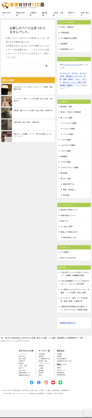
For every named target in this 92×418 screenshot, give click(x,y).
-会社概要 (59, 362)
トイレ (77, 87)
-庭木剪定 (40, 381)
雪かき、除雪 (66, 187)
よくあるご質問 (66, 234)
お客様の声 (33, 22)
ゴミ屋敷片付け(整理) (69, 46)
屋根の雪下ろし (69, 192)
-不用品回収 (41, 362)
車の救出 (66, 203)
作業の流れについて (68, 223)
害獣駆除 (64, 164)
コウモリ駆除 (66, 170)
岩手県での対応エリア (69, 218)
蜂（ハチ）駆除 (66, 126)
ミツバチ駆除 (68, 142)
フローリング (65, 81)
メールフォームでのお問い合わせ (70, 14)
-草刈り (40, 383)
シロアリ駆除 (66, 148)
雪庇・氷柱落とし (69, 198)
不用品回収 (65, 41)
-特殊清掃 (40, 373)
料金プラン (71, 22)
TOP (43, 346)
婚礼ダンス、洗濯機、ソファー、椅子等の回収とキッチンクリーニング (33, 143)
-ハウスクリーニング (43, 371)
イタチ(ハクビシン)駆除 (69, 176)
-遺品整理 (40, 364)
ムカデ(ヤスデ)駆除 (68, 153)
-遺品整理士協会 (61, 383)
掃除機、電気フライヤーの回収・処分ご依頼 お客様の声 (33, 118)
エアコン (74, 81)
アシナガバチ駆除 (69, 131)
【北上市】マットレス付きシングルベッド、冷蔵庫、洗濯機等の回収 (33, 96)
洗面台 (70, 87)
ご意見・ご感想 (58, 22)
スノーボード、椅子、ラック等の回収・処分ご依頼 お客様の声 (33, 108)
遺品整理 (64, 52)
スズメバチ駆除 (69, 137)
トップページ (22, 362)
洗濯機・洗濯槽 (65, 93)
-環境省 (59, 375)
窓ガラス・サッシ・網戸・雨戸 (74, 90)
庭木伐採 (64, 181)
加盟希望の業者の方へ (68, 331)
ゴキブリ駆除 (66, 159)
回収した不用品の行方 (69, 240)
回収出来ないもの (69, 246)
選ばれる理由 (20, 22)
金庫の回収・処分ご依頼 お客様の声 (26, 130)
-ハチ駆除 (40, 376)
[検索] (28, 73)
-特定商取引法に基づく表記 (64, 369)
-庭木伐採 (40, 378)
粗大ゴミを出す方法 (68, 266)
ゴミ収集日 (65, 260)
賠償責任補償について (25, 381)
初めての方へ (6, 22)
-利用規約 (59, 364)
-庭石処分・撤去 (42, 369)
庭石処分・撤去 (66, 115)
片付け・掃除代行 (67, 35)
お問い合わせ (85, 22)
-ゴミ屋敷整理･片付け (44, 366)
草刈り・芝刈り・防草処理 (71, 120)
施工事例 (44, 22)
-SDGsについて (61, 378)
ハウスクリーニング (70, 73)
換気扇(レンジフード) (74, 84)
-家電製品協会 (60, 380)
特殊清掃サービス (67, 57)
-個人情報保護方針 (62, 366)
